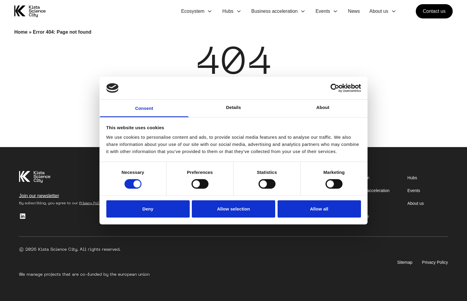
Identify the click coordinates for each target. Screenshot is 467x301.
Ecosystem (192, 11)
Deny (147, 208)
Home (20, 32)
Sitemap (404, 262)
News (354, 11)
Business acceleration (274, 11)
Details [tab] (233, 107)
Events (322, 11)
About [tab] (322, 107)
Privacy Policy (92, 203)
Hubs (227, 11)
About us (378, 11)
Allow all (319, 208)
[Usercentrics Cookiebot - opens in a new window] (335, 88)
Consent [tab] (144, 108)
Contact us (434, 11)
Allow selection (233, 208)
